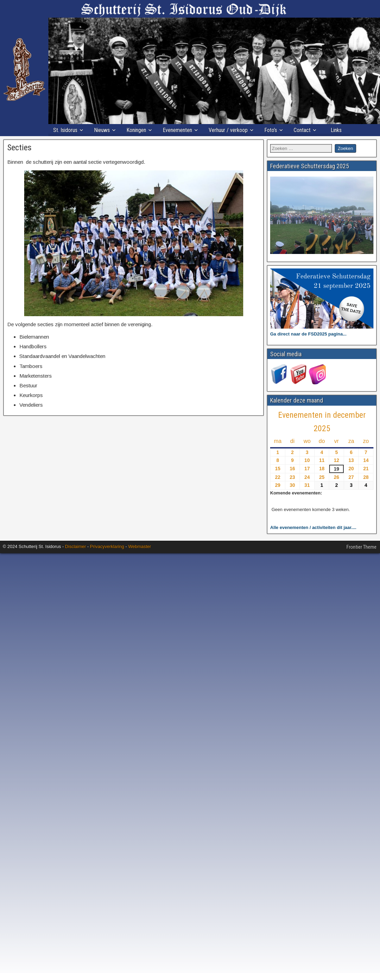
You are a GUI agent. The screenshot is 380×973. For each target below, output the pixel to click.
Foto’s (270, 130)
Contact (302, 130)
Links (336, 130)
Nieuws (102, 130)
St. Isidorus (65, 130)
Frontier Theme (361, 547)
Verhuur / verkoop (228, 130)
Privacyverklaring (107, 546)
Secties (19, 147)
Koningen (136, 130)
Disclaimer (75, 546)
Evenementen (177, 130)
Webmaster (139, 546)
